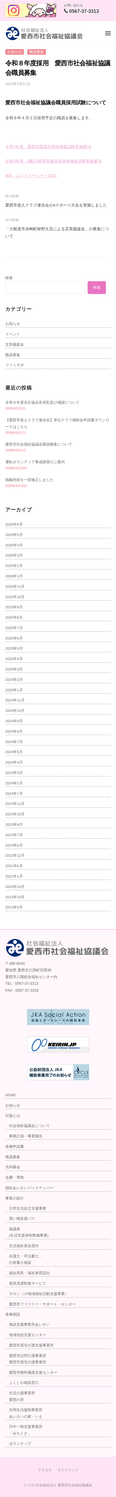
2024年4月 (14, 762)
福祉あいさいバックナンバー (29, 1188)
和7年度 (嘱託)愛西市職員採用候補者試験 (47, 161)
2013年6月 (14, 907)
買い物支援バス (22, 1219)
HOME (10, 1095)
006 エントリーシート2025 (31, 175)
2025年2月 (14, 680)
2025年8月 (14, 618)
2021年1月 (14, 876)
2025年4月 (14, 659)
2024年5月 (14, 752)
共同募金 (12, 1167)
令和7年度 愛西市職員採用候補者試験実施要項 (48, 146)
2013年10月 (15, 897)
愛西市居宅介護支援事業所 (31, 1345)
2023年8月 (14, 825)
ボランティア (20, 1444)
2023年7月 (14, 835)
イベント (12, 334)
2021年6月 (14, 866)
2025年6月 (14, 638)
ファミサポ (14, 365)
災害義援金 (14, 345)
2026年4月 (14, 545)
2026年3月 (14, 555)
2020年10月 (15, 887)
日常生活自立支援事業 (27, 1208)
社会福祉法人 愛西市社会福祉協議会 (64, 1485)
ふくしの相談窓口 (24, 1383)
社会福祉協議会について (29, 1126)
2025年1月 (14, 690)
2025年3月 (14, 669)
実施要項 (94, 161)
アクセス (45, 1470)
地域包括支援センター (27, 1335)
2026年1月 (14, 576)
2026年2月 (14, 566)
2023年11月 (15, 804)
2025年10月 (15, 597)
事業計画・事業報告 (25, 1136)
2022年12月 (15, 855)
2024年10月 (15, 711)
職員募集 (36, 52)
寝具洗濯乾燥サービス (27, 1283)
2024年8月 (14, 731)
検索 (9, 278)
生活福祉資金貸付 (24, 1246)
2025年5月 (14, 648)
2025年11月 (15, 587)
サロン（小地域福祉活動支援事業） (38, 1294)
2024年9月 (14, 721)
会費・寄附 (14, 1178)
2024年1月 (14, 794)
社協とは (12, 1116)
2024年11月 (15, 700)
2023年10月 (15, 814)
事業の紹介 (14, 1198)
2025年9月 (14, 607)
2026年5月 (14, 535)
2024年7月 (14, 742)
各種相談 (12, 1314)
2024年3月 (14, 773)
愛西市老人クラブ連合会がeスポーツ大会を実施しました (56, 205)
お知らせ (14, 52)
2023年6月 (14, 845)
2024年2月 (14, 783)
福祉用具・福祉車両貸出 (29, 1273)
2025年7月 (14, 628)
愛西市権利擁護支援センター (33, 1373)
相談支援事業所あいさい (29, 1325)
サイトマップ (67, 1470)
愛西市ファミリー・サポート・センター (42, 1304)
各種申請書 (14, 1147)
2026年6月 (14, 524)
